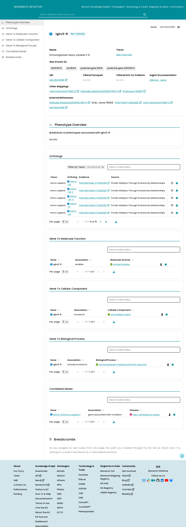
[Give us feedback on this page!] (182, 456)
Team (17, 475)
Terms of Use (42, 503)
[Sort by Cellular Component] (132, 309)
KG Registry (106, 488)
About (85, 7)
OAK (81, 493)
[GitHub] (158, 480)
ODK (81, 497)
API (38, 475)
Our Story (19, 471)
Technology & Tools (137, 7)
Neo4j (39, 480)
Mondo (61, 471)
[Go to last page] (105, 221)
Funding (18, 494)
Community (176, 7)
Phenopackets (86, 511)
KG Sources (41, 516)
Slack (126, 475)
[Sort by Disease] (140, 409)
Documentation (43, 498)
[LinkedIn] (162, 480)
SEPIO (60, 507)
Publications (20, 489)
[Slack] (148, 480)
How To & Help (43, 494)
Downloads (41, 471)
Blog (125, 480)
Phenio (60, 489)
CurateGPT (85, 506)
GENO (60, 503)
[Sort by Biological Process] (117, 359)
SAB (16, 480)
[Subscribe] (143, 480)
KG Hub (104, 483)
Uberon (61, 475)
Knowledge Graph (100, 7)
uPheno (61, 480)
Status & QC (42, 489)
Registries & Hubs (158, 7)
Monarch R (42, 484)
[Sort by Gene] (58, 259)
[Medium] (153, 480)
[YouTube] (166, 480)
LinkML (82, 484)
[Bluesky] (171, 480)
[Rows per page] (65, 222)
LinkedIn (127, 484)
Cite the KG (41, 507)
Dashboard (41, 521)
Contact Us (20, 484)
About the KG (42, 512)
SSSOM (82, 488)
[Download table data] (115, 221)
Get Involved (129, 471)
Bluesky (127, 494)
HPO (59, 484)
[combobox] (93, 14)
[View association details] (176, 183)
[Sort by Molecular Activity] (132, 259)
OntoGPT (83, 502)
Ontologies (118, 7)
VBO (59, 498)
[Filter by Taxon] (86, 167)
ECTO (60, 512)
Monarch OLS (107, 471)
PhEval (82, 479)
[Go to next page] (100, 221)
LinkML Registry (108, 492)
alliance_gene (158, 80)
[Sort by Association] (90, 259)
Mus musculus (124, 54)
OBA (59, 494)
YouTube (128, 489)
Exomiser (83, 474)
